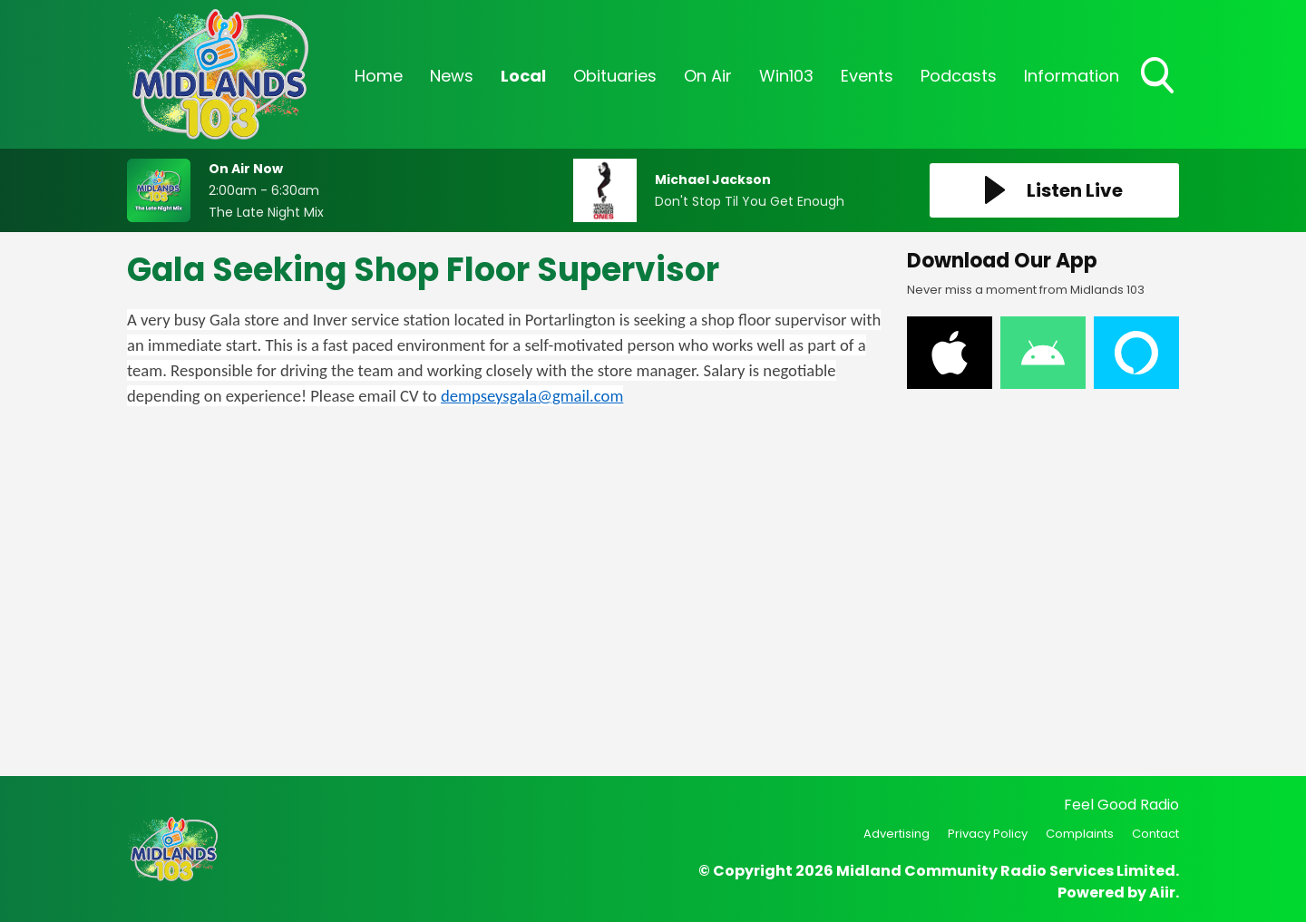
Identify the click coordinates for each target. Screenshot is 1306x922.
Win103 (786, 75)
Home (379, 75)
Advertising (896, 833)
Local (523, 75)
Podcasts (959, 75)
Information (1071, 75)
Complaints (1080, 833)
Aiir (1162, 892)
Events (867, 75)
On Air (708, 75)
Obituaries (615, 75)
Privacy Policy (988, 833)
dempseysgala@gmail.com (532, 395)
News (451, 75)
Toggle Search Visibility (1159, 77)
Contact (1155, 833)
